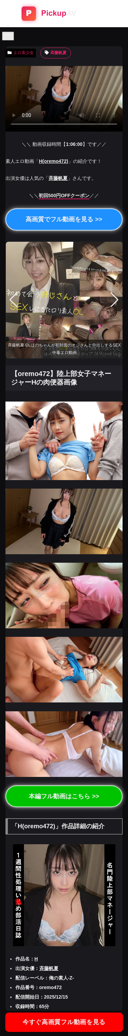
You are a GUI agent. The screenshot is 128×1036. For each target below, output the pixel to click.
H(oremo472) (53, 161)
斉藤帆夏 (56, 52)
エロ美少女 (21, 52)
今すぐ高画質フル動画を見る (64, 1022)
